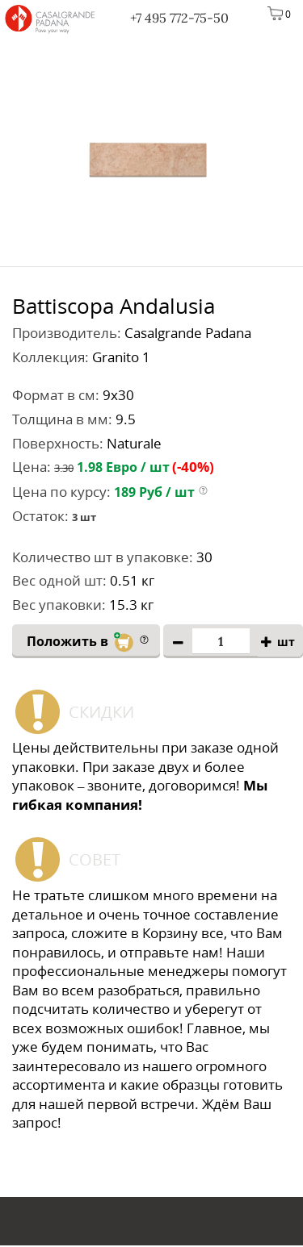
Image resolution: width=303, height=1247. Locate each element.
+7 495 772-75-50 (179, 18)
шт (286, 642)
